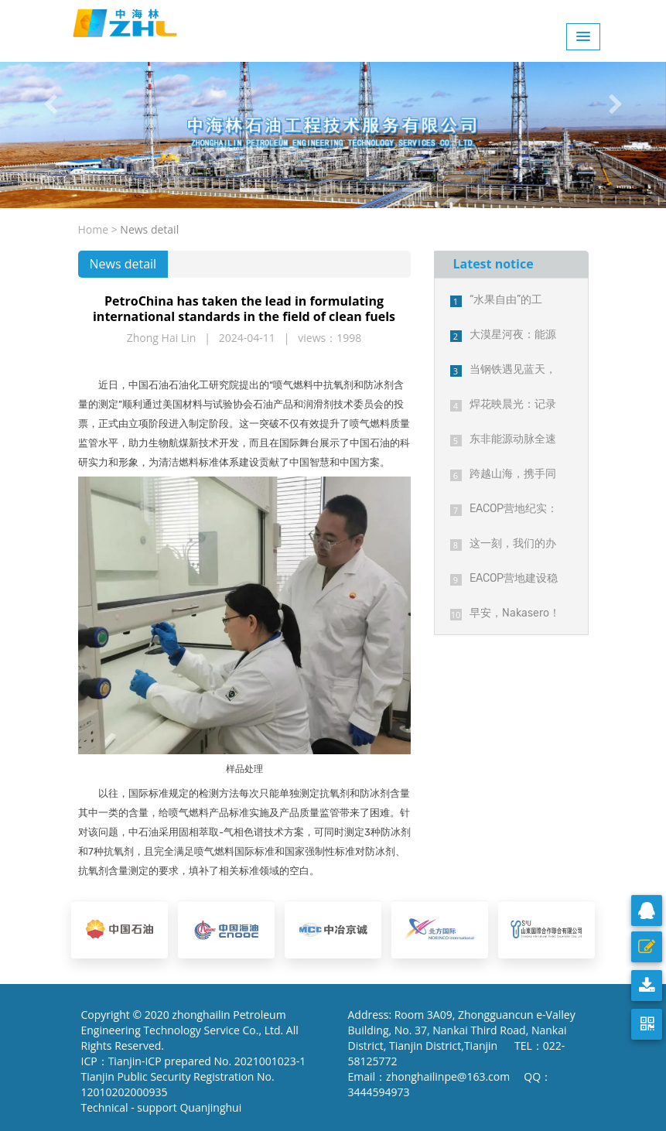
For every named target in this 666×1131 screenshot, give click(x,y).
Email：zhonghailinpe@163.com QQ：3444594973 (450, 1084)
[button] (50, 104)
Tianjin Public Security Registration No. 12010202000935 (178, 1084)
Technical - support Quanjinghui (164, 1107)
